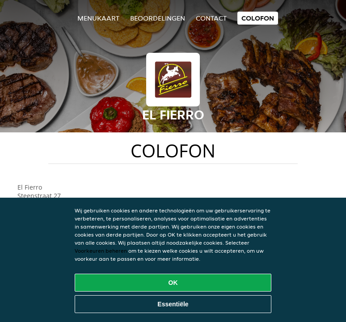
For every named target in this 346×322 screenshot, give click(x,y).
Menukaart (98, 18)
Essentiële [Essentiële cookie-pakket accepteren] (172, 304)
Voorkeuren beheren (101, 250)
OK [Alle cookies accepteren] (173, 282)
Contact (211, 18)
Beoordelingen (157, 18)
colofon (257, 18)
